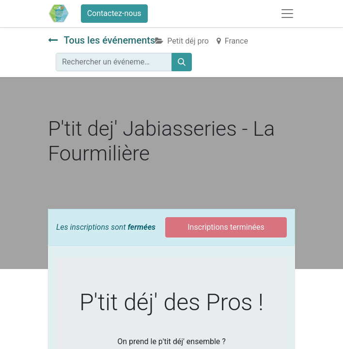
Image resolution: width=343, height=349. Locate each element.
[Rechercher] (182, 62)
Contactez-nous (114, 13)
